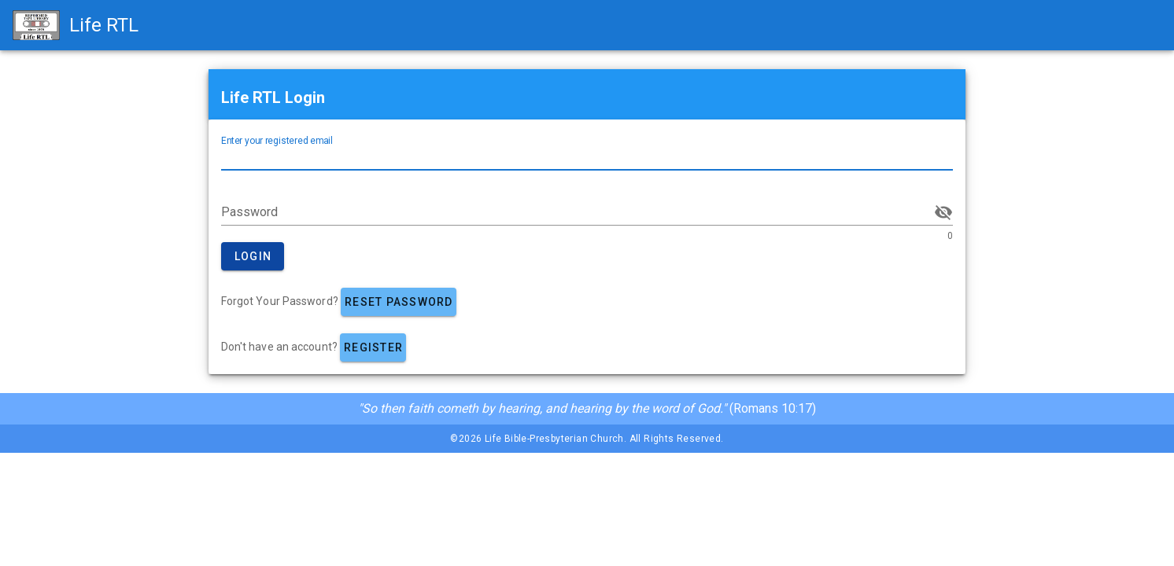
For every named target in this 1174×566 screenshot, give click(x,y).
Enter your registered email (277, 140)
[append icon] (943, 212)
